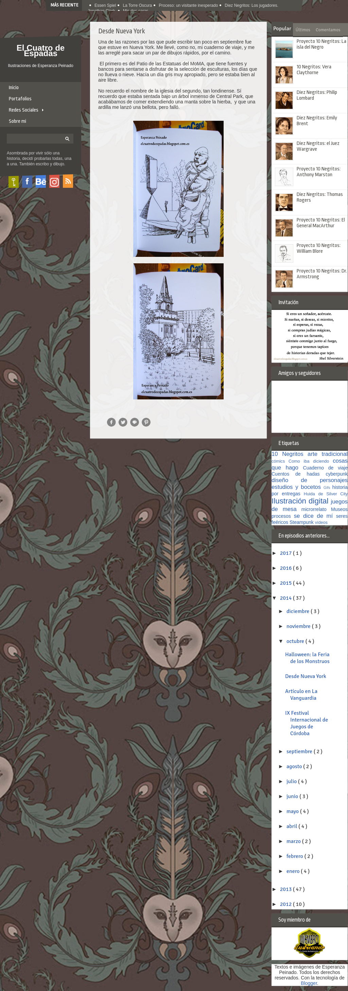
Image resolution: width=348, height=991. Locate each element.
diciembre (298, 611)
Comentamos (328, 30)
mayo (293, 811)
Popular (282, 28)
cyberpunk (337, 474)
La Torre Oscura (137, 5)
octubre (296, 641)
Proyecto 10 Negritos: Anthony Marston (319, 172)
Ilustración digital (301, 501)
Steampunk (302, 522)
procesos (283, 516)
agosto (294, 766)
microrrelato (316, 509)
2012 (286, 904)
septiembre (300, 751)
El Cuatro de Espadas (41, 50)
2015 (286, 583)
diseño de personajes (310, 480)
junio (292, 796)
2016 (286, 568)
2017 (286, 553)
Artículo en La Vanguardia (301, 694)
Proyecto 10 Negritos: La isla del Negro (321, 44)
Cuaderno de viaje (325, 467)
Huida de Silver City (326, 494)
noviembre (299, 626)
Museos (339, 509)
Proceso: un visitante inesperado (188, 5)
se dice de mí (315, 516)
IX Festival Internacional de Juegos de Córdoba (306, 723)
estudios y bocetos (298, 487)
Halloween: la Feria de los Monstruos (307, 658)
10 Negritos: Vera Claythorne (314, 70)
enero (293, 871)
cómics (280, 461)
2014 (286, 598)
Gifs (328, 487)
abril (292, 826)
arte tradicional (328, 454)
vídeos (321, 522)
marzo (294, 841)
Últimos (303, 30)
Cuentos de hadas (299, 474)
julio (292, 781)
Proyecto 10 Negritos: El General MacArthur (321, 223)
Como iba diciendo (311, 461)
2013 (286, 889)
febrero (295, 856)
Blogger (309, 983)
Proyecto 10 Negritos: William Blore (319, 248)
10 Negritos (290, 454)
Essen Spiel (105, 5)
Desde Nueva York (305, 676)
